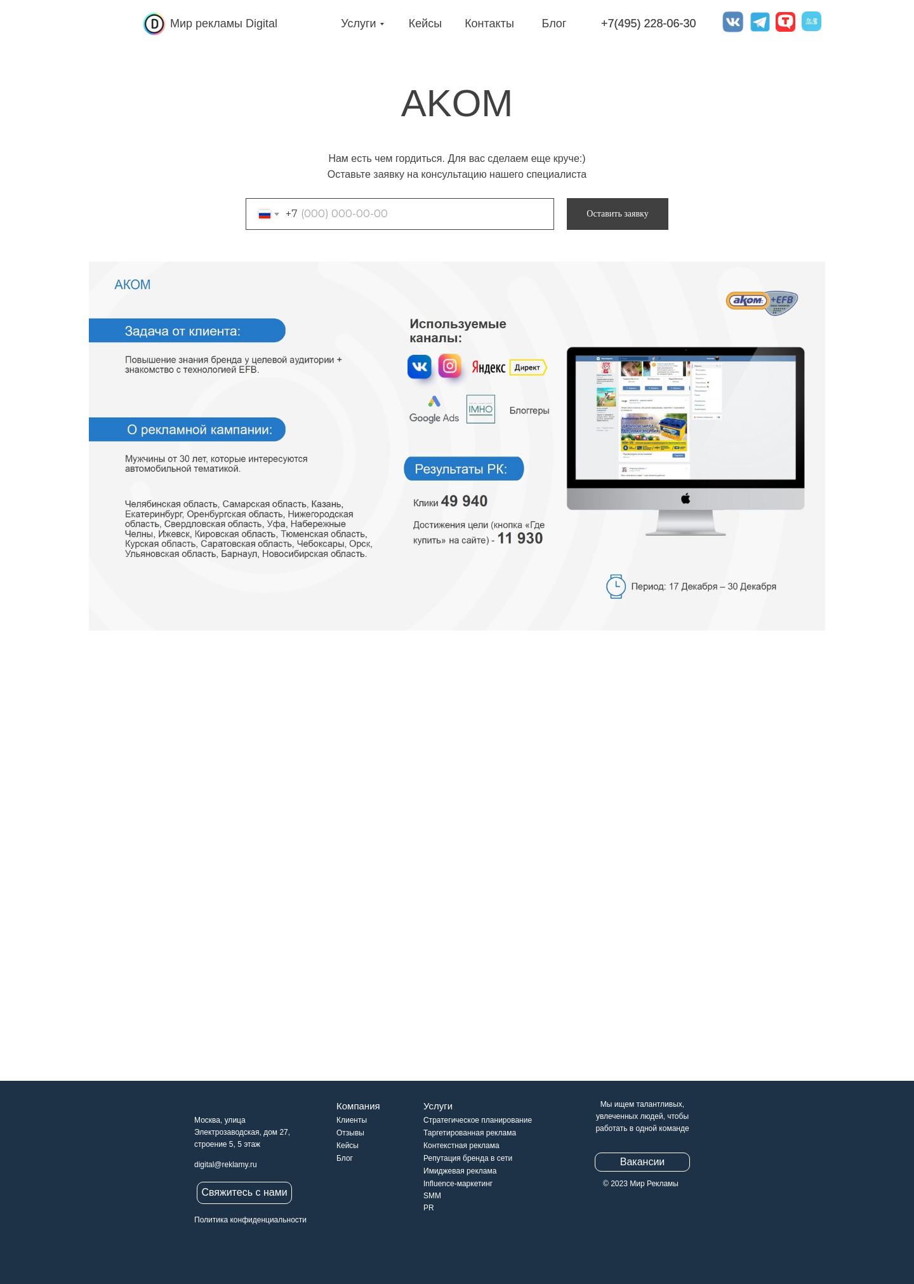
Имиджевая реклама (459, 1171)
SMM (432, 1195)
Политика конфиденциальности (250, 1219)
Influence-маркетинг (458, 1183)
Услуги (358, 23)
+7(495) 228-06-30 (648, 23)
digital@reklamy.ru (225, 1164)
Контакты (489, 23)
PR (428, 1207)
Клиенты (351, 1120)
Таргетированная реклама (469, 1132)
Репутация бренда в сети (467, 1158)
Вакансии (642, 1161)
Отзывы (350, 1132)
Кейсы (425, 23)
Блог (554, 23)
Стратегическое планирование (477, 1120)
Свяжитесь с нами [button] (244, 1192)
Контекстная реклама (461, 1145)
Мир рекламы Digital (223, 23)
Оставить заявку (617, 213)
